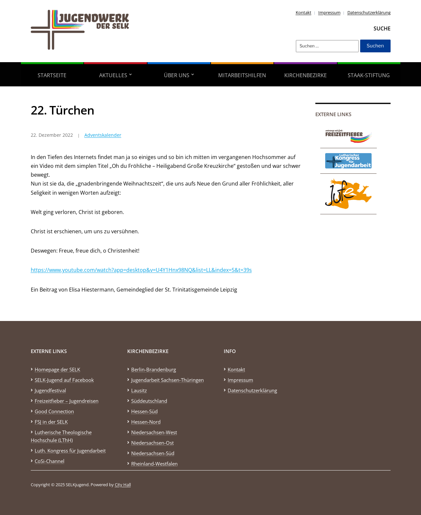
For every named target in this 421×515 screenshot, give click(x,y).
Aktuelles (113, 75)
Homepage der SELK (57, 369)
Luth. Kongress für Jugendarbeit (70, 450)
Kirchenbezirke (305, 75)
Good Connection (54, 411)
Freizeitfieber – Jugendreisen (66, 401)
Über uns (176, 75)
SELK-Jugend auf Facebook (64, 380)
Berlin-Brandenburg (153, 369)
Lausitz (139, 390)
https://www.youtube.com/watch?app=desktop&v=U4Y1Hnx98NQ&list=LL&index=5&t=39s (141, 270)
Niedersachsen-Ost (152, 442)
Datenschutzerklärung (369, 12)
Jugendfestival (50, 390)
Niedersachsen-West (154, 432)
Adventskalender (102, 135)
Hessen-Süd (144, 411)
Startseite (52, 75)
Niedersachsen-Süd (152, 453)
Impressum (329, 12)
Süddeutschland (149, 401)
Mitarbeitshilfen (242, 75)
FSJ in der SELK (51, 421)
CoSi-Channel (49, 461)
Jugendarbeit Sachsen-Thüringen (167, 380)
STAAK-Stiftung (369, 75)
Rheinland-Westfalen (154, 463)
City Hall (123, 485)
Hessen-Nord (146, 421)
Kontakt (303, 12)
